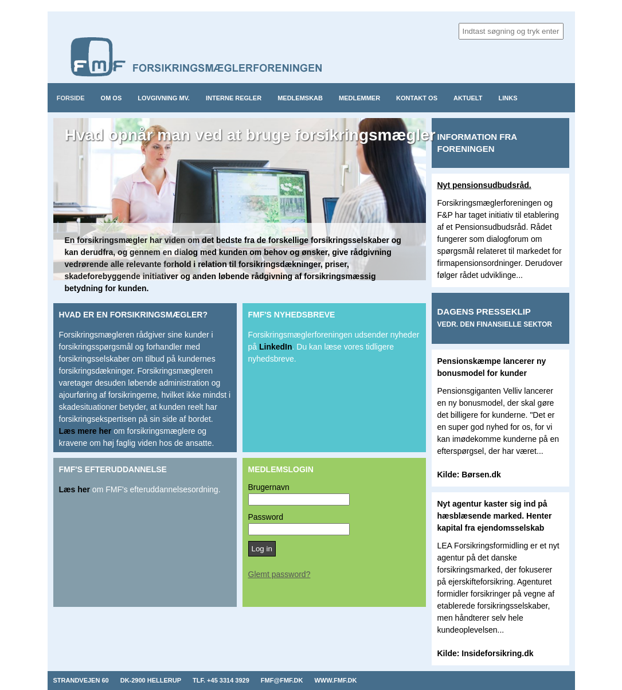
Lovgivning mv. (164, 98)
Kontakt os (416, 98)
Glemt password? (279, 574)
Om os (111, 98)
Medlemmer (359, 98)
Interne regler (233, 98)
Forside (71, 98)
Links (508, 98)
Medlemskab (300, 98)
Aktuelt (468, 98)
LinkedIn (275, 346)
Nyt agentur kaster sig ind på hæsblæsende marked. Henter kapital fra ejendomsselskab (494, 515)
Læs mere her (85, 431)
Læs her (74, 489)
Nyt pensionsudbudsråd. (484, 185)
